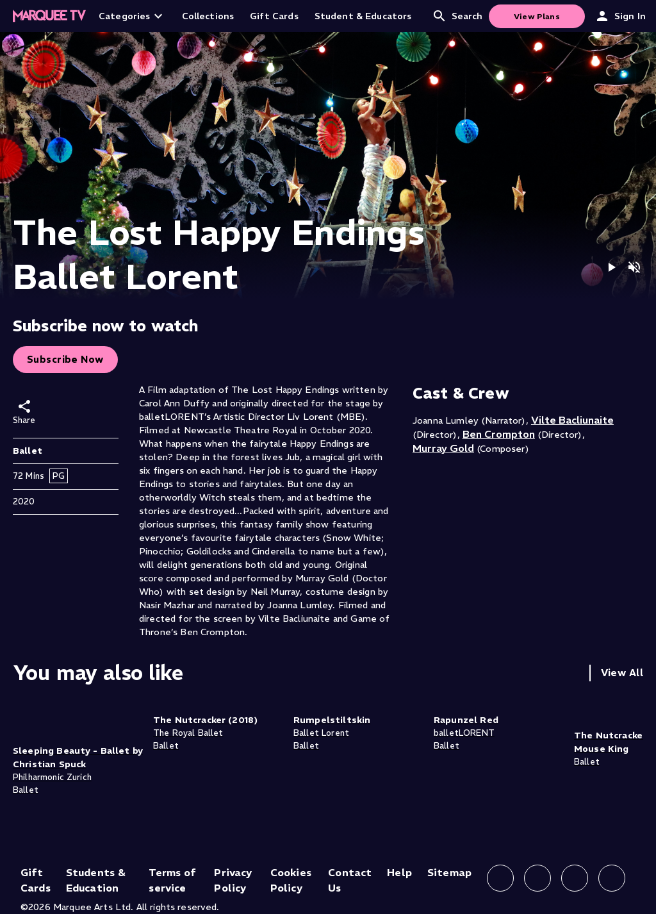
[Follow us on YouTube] (611, 878)
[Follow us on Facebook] (500, 878)
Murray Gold (443, 448)
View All (622, 673)
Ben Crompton (499, 434)
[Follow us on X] (574, 878)
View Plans (537, 16)
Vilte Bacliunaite (572, 419)
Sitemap (449, 872)
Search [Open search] (457, 16)
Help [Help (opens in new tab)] (399, 872)
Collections (208, 16)
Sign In (620, 16)
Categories (132, 16)
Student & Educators (363, 16)
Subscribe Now (65, 359)
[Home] (49, 16)
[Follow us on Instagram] (537, 878)
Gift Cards (274, 16)
